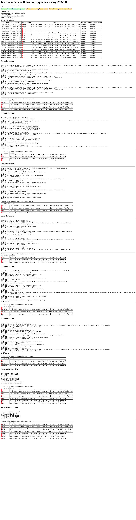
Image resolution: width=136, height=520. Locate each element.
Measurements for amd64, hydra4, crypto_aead (13, 8)
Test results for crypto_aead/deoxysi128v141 (60, 8)
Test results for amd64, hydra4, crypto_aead (37, 8)
